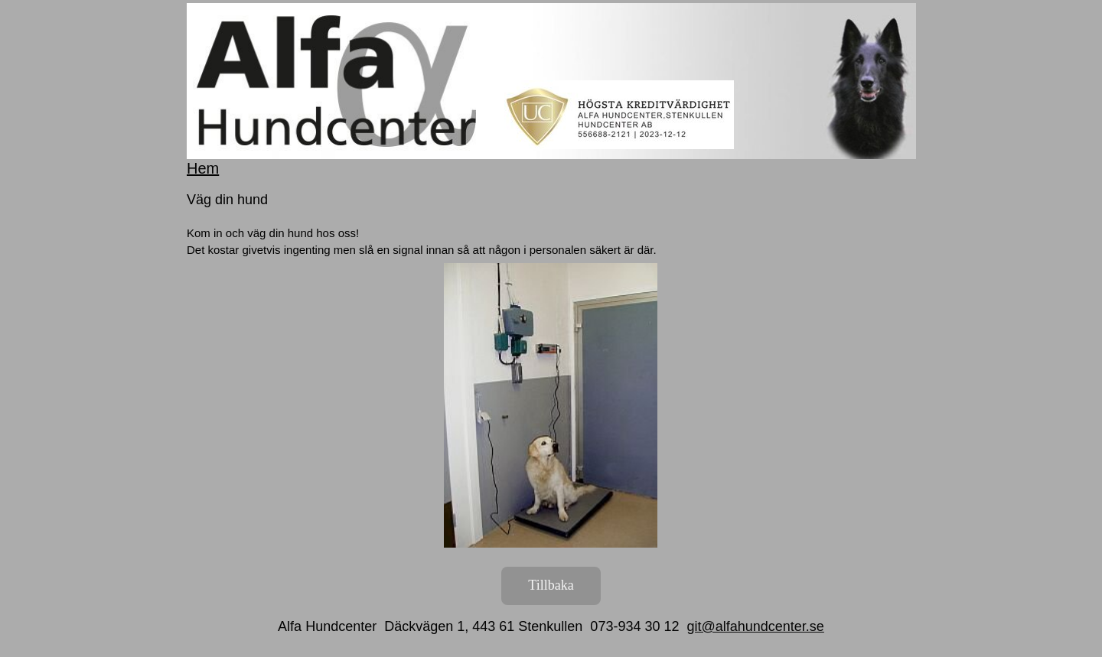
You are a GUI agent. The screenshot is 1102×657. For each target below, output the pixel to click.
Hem (203, 168)
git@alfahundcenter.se (754, 626)
